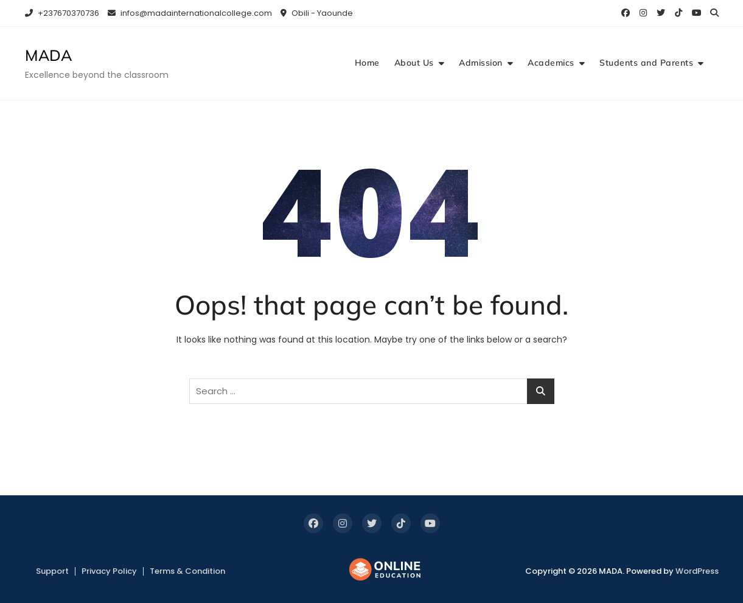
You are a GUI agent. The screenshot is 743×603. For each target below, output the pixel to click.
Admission (481, 62)
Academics (551, 62)
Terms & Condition (187, 571)
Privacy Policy (109, 571)
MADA (48, 55)
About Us (414, 62)
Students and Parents (646, 62)
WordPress (697, 571)
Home (367, 62)
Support (52, 571)
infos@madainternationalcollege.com (190, 13)
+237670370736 (62, 13)
